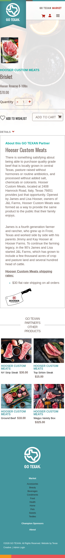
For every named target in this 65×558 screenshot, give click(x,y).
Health (32, 502)
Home (13, 16)
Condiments (32, 495)
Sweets (32, 513)
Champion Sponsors (32, 523)
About (32, 529)
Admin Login (19, 547)
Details (5, 131)
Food (32, 498)
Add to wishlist (16, 118)
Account (49, 15)
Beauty (32, 487)
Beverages (32, 491)
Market (32, 478)
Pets (32, 509)
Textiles (32, 516)
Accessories (32, 484)
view (16, 356)
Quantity (6, 102)
